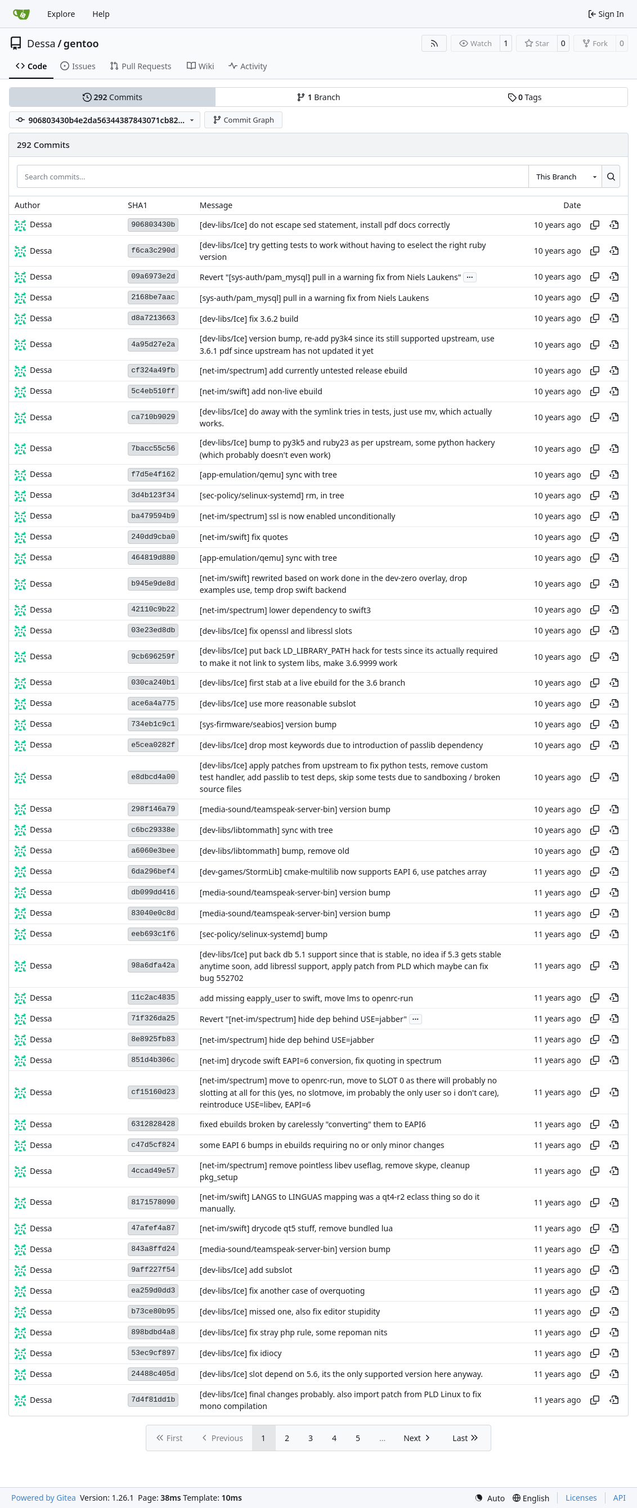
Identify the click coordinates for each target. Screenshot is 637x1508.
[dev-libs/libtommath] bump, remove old (274, 850)
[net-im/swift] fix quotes (244, 537)
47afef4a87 (153, 1228)
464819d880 (153, 557)
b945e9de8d (153, 583)
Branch (318, 97)
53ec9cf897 (153, 1353)
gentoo (81, 43)
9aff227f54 (153, 1270)
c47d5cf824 (153, 1145)
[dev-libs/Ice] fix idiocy (240, 1353)
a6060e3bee (153, 851)
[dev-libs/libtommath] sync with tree (266, 830)
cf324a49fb (153, 370)
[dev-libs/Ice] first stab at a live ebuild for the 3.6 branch (302, 682)
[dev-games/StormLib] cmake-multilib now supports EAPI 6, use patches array (343, 871)
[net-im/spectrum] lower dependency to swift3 (285, 610)
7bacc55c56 (153, 448)
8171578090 (153, 1202)
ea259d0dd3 (153, 1290)
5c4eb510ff (153, 391)
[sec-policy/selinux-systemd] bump (264, 934)
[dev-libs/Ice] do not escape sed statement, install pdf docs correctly (325, 224)
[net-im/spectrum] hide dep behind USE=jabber (287, 1039)
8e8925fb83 (153, 1039)
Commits (112, 97)
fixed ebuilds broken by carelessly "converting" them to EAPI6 (313, 1124)
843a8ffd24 (153, 1249)
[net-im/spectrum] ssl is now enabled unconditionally (298, 516)
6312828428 (153, 1124)
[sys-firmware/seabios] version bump (268, 724)
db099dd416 (153, 892)
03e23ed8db (153, 630)
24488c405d (153, 1374)
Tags (525, 97)
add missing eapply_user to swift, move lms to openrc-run (306, 998)
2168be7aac (153, 297)
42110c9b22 (153, 609)
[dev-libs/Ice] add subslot (246, 1270)
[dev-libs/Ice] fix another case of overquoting (282, 1291)
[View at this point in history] (613, 225)
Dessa (41, 43)
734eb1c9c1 (153, 724)
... (469, 276)
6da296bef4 (153, 871)
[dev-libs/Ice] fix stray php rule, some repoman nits (294, 1332)
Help (101, 13)
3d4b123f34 (153, 495)
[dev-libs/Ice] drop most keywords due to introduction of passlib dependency (341, 745)
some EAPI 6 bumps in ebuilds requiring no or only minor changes (322, 1145)
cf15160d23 (153, 1092)
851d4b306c (153, 1060)
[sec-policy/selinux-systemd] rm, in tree (272, 495)
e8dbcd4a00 (153, 777)
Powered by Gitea (43, 1497)
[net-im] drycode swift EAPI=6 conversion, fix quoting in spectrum (321, 1060)
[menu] (489, 1498)
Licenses (581, 1497)
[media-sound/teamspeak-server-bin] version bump (295, 809)
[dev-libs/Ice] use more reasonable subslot (278, 703)
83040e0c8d (153, 913)
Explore (61, 13)
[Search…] (611, 176)
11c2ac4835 (153, 997)
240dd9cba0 (153, 537)
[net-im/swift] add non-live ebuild (261, 391)
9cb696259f (153, 656)
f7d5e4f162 (153, 474)
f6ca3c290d (153, 250)
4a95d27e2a (153, 344)
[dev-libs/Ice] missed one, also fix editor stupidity (290, 1312)
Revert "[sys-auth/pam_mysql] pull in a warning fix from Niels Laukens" (330, 277)
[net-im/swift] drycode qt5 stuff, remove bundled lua (296, 1228)
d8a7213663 (153, 318)
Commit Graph (243, 120)
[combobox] (565, 176)
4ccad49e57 (153, 1171)
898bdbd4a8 (153, 1332)
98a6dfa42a (153, 965)
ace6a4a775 (153, 703)
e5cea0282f (153, 745)
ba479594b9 (153, 516)
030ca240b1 (153, 682)
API (619, 1497)
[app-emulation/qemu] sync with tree (268, 474)
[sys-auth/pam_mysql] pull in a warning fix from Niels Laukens (314, 297)
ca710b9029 (153, 417)
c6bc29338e (153, 830)
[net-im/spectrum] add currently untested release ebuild (303, 370)
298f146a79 (153, 809)
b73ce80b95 (153, 1311)
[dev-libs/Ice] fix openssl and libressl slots (276, 630)
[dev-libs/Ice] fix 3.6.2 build (249, 318)
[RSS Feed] (434, 43)
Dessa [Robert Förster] (41, 224)
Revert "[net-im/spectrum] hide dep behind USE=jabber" (303, 1019)
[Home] (21, 14)
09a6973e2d (153, 276)
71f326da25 (153, 1018)
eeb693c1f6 (153, 934)
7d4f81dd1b (153, 1400)
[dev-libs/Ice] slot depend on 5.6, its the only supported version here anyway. (341, 1374)
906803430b (153, 224)
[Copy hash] (594, 225)
